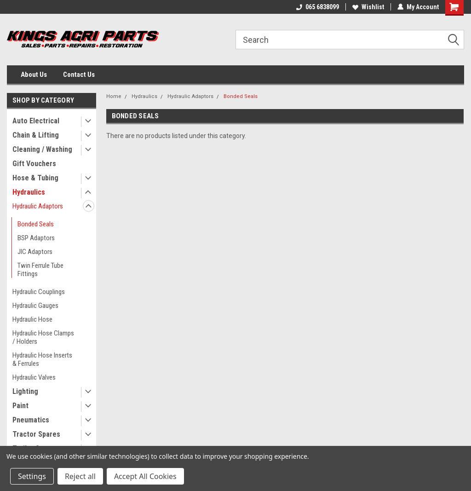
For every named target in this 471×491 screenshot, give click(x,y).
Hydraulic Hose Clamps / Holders (43, 337)
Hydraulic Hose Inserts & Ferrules (42, 359)
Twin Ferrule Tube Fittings (40, 269)
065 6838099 (317, 7)
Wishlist (368, 7)
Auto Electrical (35, 120)
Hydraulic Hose (32, 319)
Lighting (25, 391)
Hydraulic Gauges (35, 305)
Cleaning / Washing (42, 149)
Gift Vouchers (34, 163)
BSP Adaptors (36, 238)
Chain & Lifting (35, 135)
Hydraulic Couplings (38, 292)
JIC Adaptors (34, 252)
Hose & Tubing (35, 177)
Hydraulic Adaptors (37, 206)
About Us (34, 74)
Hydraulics (28, 192)
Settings (32, 476)
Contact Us (79, 74)
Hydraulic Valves (34, 377)
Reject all (80, 476)
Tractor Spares (36, 434)
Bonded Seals (35, 224)
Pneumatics (30, 420)
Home (113, 96)
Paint (20, 405)
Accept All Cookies (145, 476)
